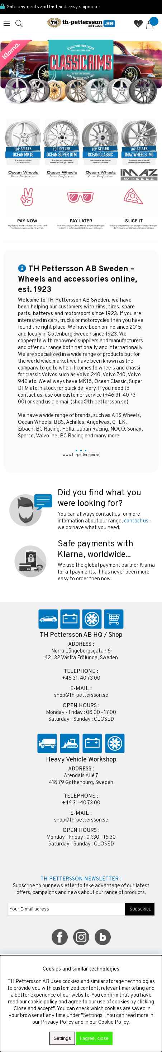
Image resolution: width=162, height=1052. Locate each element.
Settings (62, 1038)
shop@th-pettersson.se (99, 402)
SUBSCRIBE (139, 909)
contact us (136, 521)
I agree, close (94, 1038)
